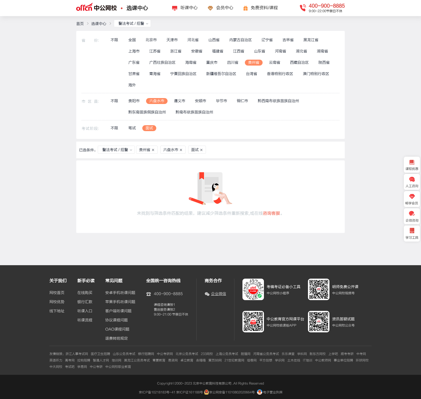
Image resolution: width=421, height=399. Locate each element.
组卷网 (252, 360)
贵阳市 (134, 101)
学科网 (302, 354)
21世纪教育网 (234, 360)
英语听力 (55, 360)
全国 (132, 40)
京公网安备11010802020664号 (232, 392)
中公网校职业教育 (118, 367)
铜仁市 (242, 101)
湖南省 (322, 51)
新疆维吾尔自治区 (221, 73)
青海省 (155, 73)
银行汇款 (84, 302)
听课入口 (84, 311)
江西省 (238, 51)
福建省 (217, 51)
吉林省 (288, 40)
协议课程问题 (116, 320)
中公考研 (96, 367)
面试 (149, 128)
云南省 (274, 62)
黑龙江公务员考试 (137, 360)
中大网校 (55, 367)
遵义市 (179, 101)
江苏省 (155, 51)
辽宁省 (267, 40)
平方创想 (265, 360)
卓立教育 (186, 360)
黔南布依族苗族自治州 (194, 112)
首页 (80, 23)
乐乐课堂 (288, 354)
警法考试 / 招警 (133, 23)
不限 (114, 40)
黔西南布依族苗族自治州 (278, 101)
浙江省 (176, 51)
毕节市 (221, 101)
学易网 (82, 367)
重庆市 (211, 62)
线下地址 (56, 311)
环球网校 (362, 360)
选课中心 (137, 8)
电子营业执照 (269, 392)
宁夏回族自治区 (183, 73)
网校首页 (56, 293)
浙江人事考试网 (77, 354)
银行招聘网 (146, 354)
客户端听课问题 (118, 311)
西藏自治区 (299, 62)
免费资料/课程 (264, 7)
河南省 (280, 51)
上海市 (134, 51)
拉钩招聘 (83, 360)
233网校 (207, 354)
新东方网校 (318, 354)
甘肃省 (134, 73)
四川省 (232, 62)
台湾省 (251, 73)
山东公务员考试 (124, 354)
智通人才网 (101, 360)
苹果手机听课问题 (120, 302)
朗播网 (246, 354)
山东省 (259, 51)
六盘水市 (156, 101)
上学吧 (333, 354)
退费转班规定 (116, 338)
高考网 (70, 360)
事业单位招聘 (343, 360)
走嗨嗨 (201, 360)
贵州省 (253, 62)
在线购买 (84, 293)
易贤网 (173, 360)
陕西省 (324, 62)
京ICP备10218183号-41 (157, 392)
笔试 (132, 128)
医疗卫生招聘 (100, 354)
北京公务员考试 (187, 354)
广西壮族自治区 (162, 62)
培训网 (116, 360)
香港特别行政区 (280, 73)
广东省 (134, 62)
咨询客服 (271, 213)
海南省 (191, 62)
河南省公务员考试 (266, 354)
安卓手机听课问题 (120, 293)
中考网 (361, 354)
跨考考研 (347, 354)
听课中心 (189, 7)
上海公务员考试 (227, 354)
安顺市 (200, 101)
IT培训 (307, 360)
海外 (132, 85)
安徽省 (196, 51)
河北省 (193, 40)
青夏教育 (159, 360)
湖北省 (301, 51)
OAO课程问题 (117, 329)
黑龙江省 (310, 40)
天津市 (172, 40)
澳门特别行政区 (316, 73)
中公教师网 (323, 360)
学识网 (280, 360)
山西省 (214, 40)
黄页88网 (215, 360)
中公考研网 (165, 354)
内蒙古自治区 (240, 40)
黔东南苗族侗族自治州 (147, 112)
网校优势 (56, 302)
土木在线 (293, 360)
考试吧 (70, 367)
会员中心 (224, 7)
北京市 (151, 40)
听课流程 (84, 320)
